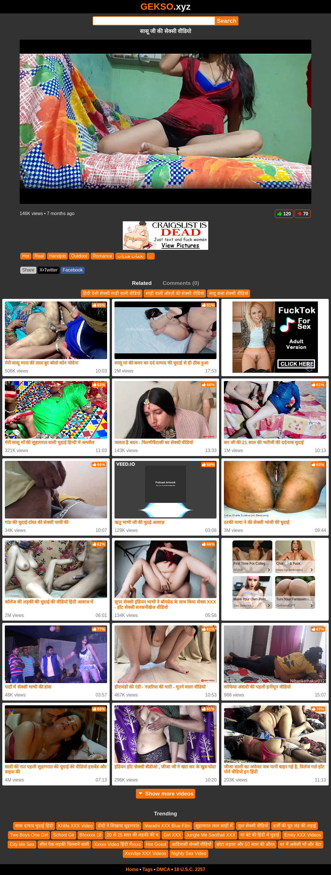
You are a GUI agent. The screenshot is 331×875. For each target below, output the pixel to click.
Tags (147, 869)
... (150, 256)
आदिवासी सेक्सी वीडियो (191, 844)
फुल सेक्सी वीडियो (253, 825)
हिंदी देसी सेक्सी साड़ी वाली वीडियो (111, 293)
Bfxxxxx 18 (90, 835)
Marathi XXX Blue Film (167, 825)
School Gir (63, 835)
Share (28, 270)
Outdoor (79, 256)
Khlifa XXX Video (75, 825)
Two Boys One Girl (29, 835)
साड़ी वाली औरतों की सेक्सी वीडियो (175, 293)
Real (39, 256)
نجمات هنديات (130, 256)
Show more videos (166, 794)
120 (284, 213)
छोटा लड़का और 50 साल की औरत (245, 844)
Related (142, 283)
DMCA (163, 869)
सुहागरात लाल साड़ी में (213, 825)
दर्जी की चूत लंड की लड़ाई (294, 825)
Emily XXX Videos (302, 835)
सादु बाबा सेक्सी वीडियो (228, 293)
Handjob (57, 256)
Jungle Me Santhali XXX (211, 835)
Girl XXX (172, 835)
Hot (25, 256)
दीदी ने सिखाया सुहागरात (118, 825)
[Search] (154, 20)
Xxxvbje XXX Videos (145, 853)
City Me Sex (22, 844)
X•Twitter (49, 270)
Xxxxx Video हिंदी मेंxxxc (117, 844)
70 (302, 213)
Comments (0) (181, 283)
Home (132, 869)
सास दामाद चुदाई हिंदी (34, 825)
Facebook (73, 270)
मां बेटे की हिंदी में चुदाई (259, 835)
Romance (102, 256)
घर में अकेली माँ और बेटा (300, 844)
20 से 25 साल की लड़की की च (132, 835)
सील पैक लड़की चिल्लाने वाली (64, 844)
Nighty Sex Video (188, 853)
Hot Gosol (156, 844)
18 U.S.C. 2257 (189, 869)
